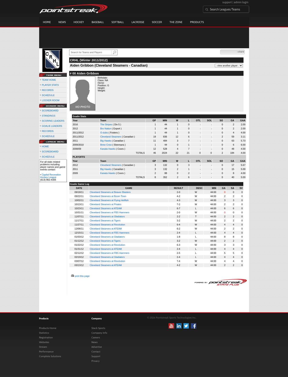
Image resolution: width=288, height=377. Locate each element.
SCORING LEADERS (53, 121)
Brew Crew (106, 144)
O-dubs (104, 132)
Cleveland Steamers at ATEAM (106, 208)
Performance (46, 351)
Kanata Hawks (107, 149)
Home (47, 22)
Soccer (157, 22)
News (62, 22)
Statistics (44, 332)
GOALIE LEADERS (52, 126)
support (227, 2)
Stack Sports (98, 328)
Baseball (98, 22)
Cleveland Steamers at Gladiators (107, 216)
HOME (45, 146)
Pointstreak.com (73, 9)
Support (96, 356)
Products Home (47, 328)
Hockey (78, 22)
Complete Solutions (50, 356)
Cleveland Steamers (110, 136)
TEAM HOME (49, 80)
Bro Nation (105, 128)
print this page (82, 276)
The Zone (175, 22)
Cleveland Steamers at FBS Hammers (109, 212)
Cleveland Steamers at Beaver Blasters (110, 192)
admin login (241, 2)
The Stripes (106, 124)
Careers (96, 337)
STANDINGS (48, 115)
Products (197, 22)
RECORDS (48, 90)
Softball (118, 22)
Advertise (97, 346)
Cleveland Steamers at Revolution (107, 224)
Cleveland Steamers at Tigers (105, 220)
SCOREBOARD (50, 110)
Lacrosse (138, 22)
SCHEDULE (48, 95)
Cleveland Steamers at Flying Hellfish (109, 200)
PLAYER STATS (50, 85)
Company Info (99, 332)
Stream (43, 346)
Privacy (96, 360)
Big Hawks (105, 140)
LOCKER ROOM (51, 100)
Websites (44, 342)
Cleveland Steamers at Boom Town (108, 196)
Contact (96, 351)
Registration (46, 337)
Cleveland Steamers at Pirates (105, 204)
